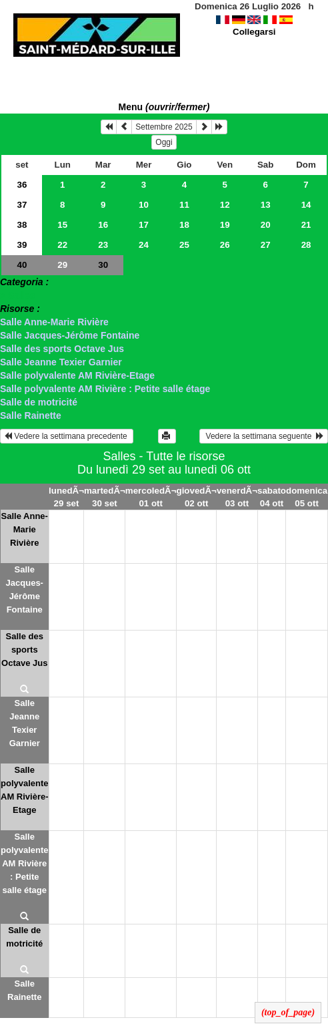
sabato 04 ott (271, 497)
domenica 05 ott (306, 497)
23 (103, 245)
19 (225, 225)
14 (306, 205)
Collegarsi (254, 32)
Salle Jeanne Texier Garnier (61, 362)
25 (184, 245)
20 (266, 225)
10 (144, 205)
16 (103, 225)
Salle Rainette (30, 415)
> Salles (17, 295)
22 (62, 245)
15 (62, 225)
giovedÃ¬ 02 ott (197, 497)
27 (266, 245)
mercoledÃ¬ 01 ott (151, 497)
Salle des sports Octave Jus (62, 348)
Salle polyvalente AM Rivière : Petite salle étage (105, 388)
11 (184, 205)
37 (22, 205)
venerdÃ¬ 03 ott (237, 497)
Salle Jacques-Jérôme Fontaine (69, 335)
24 (144, 245)
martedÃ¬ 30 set (104, 497)
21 (306, 225)
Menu (164, 107)
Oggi (163, 142)
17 (144, 225)
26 (225, 245)
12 (225, 205)
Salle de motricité (38, 402)
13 (266, 205)
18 (184, 225)
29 (62, 265)
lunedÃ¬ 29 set (66, 497)
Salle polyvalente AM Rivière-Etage (77, 375)
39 (22, 245)
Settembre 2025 (163, 127)
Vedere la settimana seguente (263, 436)
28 (306, 245)
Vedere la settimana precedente (66, 436)
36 (22, 185)
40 (22, 265)
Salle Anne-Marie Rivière (54, 322)
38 (22, 225)
